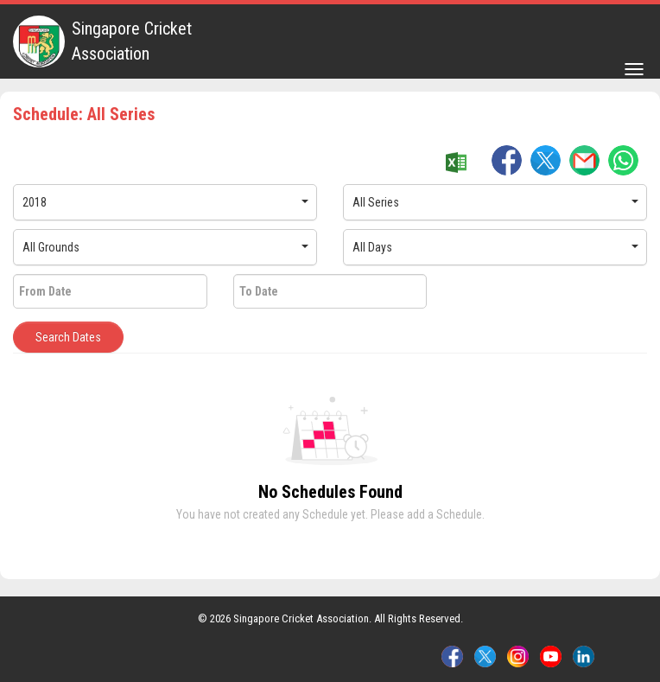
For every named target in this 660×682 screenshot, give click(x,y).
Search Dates (68, 337)
